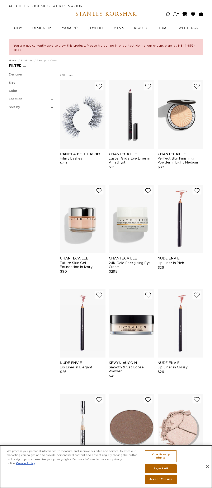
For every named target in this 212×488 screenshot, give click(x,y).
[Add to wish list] (99, 86)
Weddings (188, 28)
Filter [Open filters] (15, 66)
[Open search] (167, 14)
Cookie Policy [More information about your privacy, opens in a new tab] (25, 464)
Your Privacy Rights (161, 458)
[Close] (207, 468)
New (18, 28)
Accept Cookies (160, 480)
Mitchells (19, 6)
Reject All (161, 470)
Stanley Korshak (106, 14)
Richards (40, 6)
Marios (75, 6)
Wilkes (59, 6)
